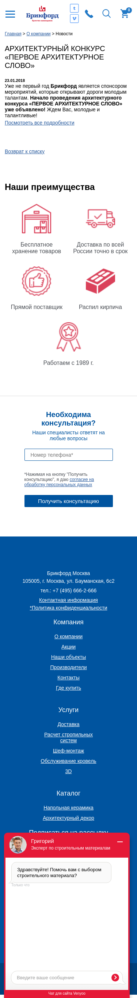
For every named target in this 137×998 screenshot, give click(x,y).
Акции (68, 647)
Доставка (68, 724)
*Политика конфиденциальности (68, 608)
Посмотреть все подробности (40, 123)
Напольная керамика (68, 808)
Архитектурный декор (68, 818)
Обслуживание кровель (68, 761)
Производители (68, 667)
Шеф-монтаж (68, 751)
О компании (68, 636)
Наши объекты (68, 657)
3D (68, 771)
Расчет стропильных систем (68, 737)
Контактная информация (68, 600)
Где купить (68, 688)
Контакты (68, 678)
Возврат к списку (25, 151)
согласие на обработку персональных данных (59, 482)
